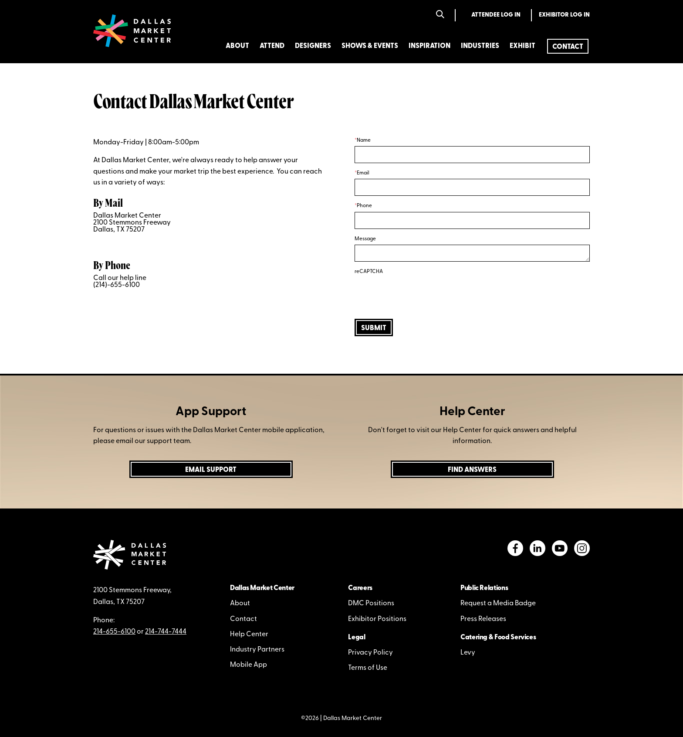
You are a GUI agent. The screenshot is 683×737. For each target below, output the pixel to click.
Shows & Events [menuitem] (370, 46)
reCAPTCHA (369, 271)
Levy (467, 652)
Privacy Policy (370, 652)
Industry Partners (257, 649)
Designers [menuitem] (313, 46)
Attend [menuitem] (272, 46)
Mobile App (248, 665)
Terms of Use (367, 668)
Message (365, 239)
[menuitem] (568, 46)
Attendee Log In (496, 15)
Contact (243, 619)
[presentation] (421, 295)
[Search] (440, 15)
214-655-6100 (114, 631)
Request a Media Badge (498, 603)
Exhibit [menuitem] (522, 46)
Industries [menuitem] (480, 46)
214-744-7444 (165, 631)
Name (364, 140)
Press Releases (483, 619)
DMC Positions (371, 603)
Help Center (249, 634)
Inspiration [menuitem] (429, 46)
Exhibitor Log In (564, 15)
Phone (364, 205)
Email (363, 173)
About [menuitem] (237, 46)
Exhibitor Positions (377, 619)
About (240, 603)
